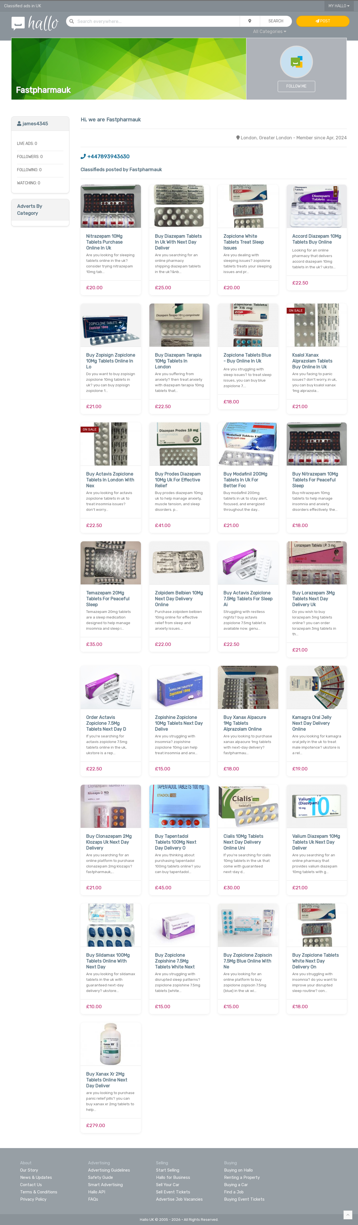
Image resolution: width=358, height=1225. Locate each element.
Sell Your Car (167, 1184)
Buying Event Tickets (244, 1199)
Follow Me (296, 86)
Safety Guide (100, 1177)
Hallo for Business (173, 1177)
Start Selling (167, 1170)
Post (322, 21)
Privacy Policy (33, 1199)
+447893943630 (105, 157)
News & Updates (36, 1177)
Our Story (29, 1170)
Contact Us (31, 1184)
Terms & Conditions (38, 1192)
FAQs (93, 1199)
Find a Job (234, 1192)
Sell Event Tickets (173, 1192)
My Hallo (339, 6)
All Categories (269, 31)
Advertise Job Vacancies (179, 1199)
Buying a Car (236, 1184)
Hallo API (96, 1192)
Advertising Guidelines (109, 1170)
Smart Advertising (105, 1184)
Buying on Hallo (238, 1170)
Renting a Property (242, 1177)
